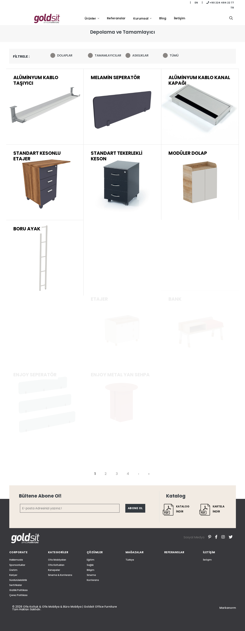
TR (232, 7)
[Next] (139, 474)
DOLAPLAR (62, 55)
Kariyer (13, 575)
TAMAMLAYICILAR (104, 55)
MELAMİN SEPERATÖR (115, 81)
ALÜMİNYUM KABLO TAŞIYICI (35, 81)
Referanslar (116, 18)
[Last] (149, 474)
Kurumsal (141, 18)
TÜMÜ (172, 55)
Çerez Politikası (18, 595)
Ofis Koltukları (56, 565)
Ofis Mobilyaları (57, 559)
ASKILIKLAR (138, 55)
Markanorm (227, 608)
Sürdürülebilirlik (18, 580)
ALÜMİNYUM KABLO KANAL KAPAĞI (199, 86)
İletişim (179, 18)
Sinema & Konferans (60, 575)
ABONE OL (135, 508)
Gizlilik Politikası (18, 590)
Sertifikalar (15, 585)
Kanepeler (54, 570)
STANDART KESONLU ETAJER (37, 217)
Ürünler (91, 18)
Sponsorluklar (17, 565)
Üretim (13, 570)
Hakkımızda (16, 559)
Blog (162, 18)
